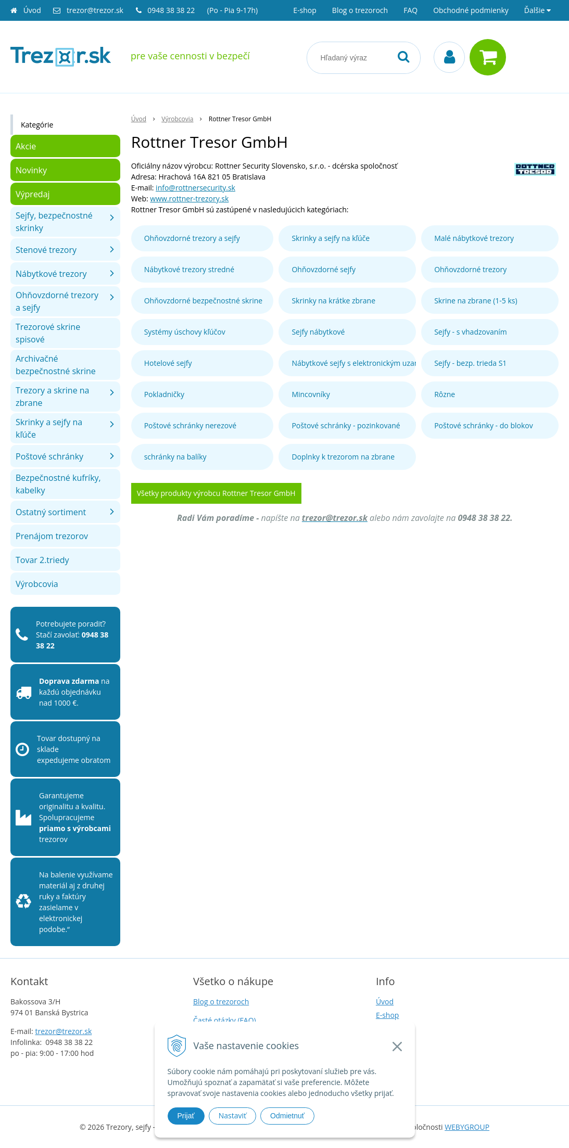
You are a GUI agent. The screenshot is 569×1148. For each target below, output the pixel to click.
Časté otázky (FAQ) (224, 1020)
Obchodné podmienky (471, 10)
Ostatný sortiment (51, 512)
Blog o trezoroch (360, 10)
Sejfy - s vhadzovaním (470, 332)
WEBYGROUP (467, 1127)
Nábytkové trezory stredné (189, 269)
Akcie (26, 146)
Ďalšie (537, 10)
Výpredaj (33, 194)
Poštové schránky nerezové (190, 425)
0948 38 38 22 (172, 10)
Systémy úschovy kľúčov (184, 332)
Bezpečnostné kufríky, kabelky (58, 484)
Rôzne (444, 394)
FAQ (410, 10)
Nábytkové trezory (51, 273)
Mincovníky (311, 394)
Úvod (32, 10)
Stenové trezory (46, 250)
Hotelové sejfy (168, 363)
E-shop (305, 10)
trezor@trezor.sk (95, 10)
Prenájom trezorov (52, 536)
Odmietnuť (287, 1116)
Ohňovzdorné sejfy (324, 269)
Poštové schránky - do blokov (483, 425)
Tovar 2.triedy (42, 560)
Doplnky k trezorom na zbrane (343, 457)
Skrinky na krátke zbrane (333, 300)
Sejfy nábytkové (318, 332)
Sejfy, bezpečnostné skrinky (54, 222)
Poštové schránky (49, 456)
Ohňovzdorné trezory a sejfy (192, 238)
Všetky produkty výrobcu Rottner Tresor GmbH (216, 493)
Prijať (186, 1116)
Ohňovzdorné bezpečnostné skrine (203, 300)
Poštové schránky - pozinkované (346, 425)
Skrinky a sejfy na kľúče (331, 238)
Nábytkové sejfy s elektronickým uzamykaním (354, 363)
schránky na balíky (175, 457)
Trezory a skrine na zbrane (52, 397)
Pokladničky (164, 394)
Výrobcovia (37, 584)
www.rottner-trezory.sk (189, 198)
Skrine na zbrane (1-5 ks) (475, 300)
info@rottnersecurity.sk (195, 188)
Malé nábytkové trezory (474, 238)
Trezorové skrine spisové (48, 333)
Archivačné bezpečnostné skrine (56, 365)
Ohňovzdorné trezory (470, 269)
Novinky (31, 170)
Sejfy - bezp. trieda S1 (470, 363)
